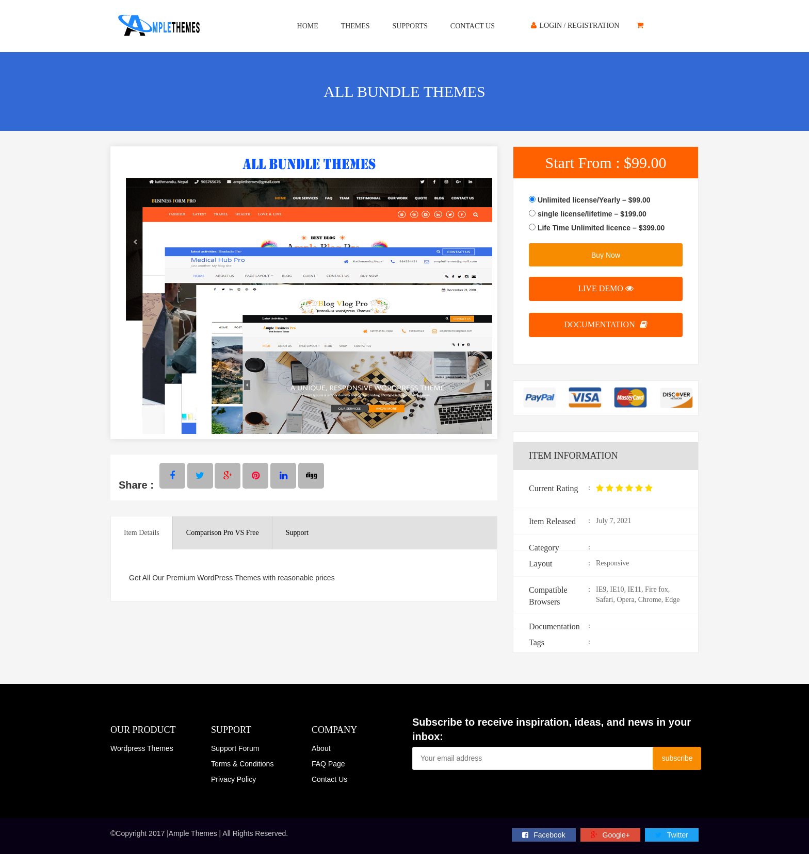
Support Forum (235, 748)
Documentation (605, 324)
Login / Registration (575, 25)
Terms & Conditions (242, 764)
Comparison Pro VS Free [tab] (222, 533)
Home (307, 26)
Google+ (610, 835)
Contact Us (472, 26)
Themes (355, 26)
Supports (410, 26)
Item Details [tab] (141, 533)
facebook (543, 835)
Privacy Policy (233, 779)
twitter (671, 835)
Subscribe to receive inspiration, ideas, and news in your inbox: (551, 729)
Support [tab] (297, 533)
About (321, 748)
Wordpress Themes (141, 748)
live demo (606, 288)
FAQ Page (328, 764)
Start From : (605, 162)
